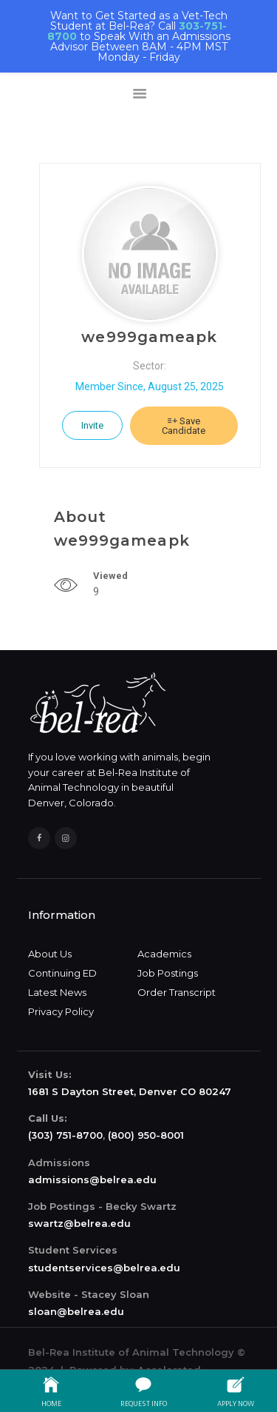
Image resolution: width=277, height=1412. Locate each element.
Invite (92, 425)
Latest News (57, 992)
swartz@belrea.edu (79, 1223)
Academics (164, 954)
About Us (50, 954)
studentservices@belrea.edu (104, 1268)
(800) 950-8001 (146, 1135)
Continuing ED (62, 973)
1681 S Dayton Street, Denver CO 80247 (129, 1091)
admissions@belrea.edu (92, 1179)
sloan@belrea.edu (76, 1311)
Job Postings (167, 973)
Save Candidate (183, 425)
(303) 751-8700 (65, 1135)
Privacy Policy (61, 1011)
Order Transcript (176, 992)
